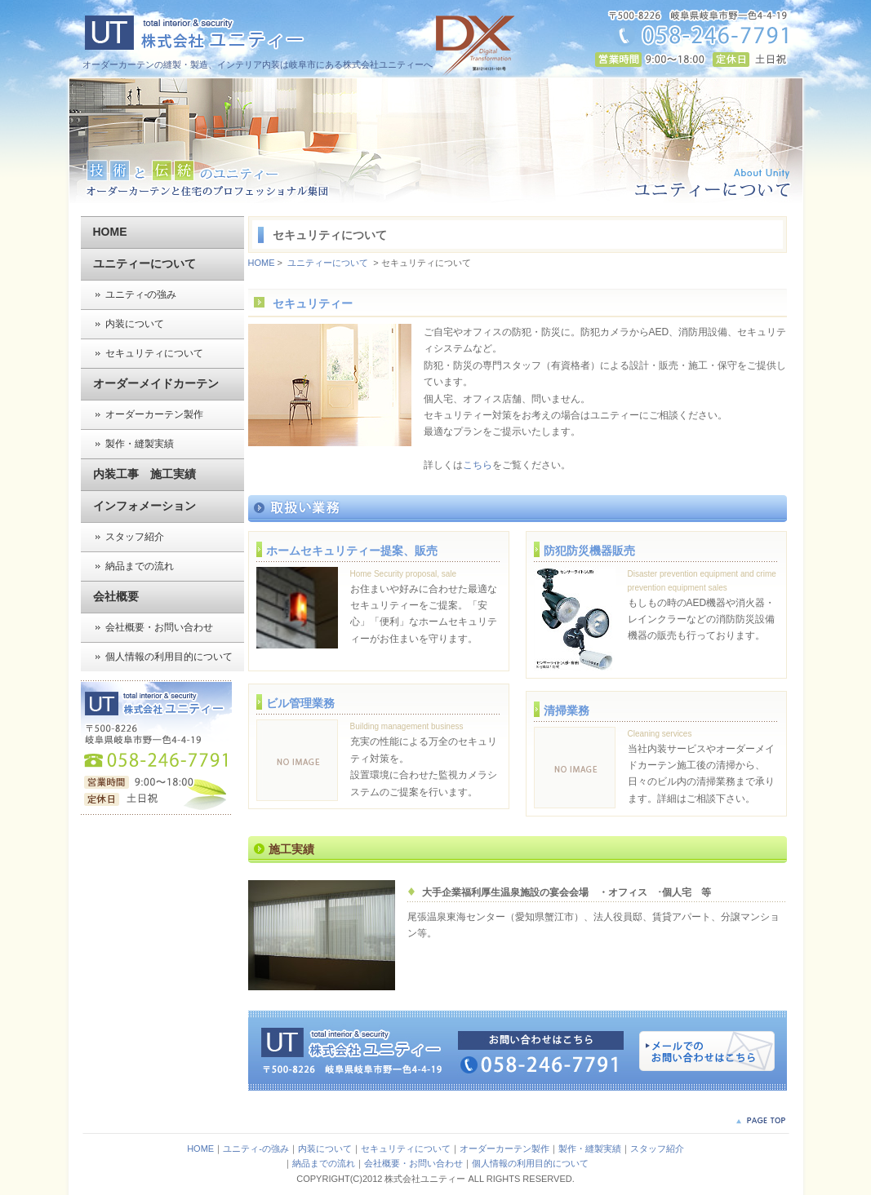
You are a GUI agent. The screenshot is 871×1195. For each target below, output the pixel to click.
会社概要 (116, 596)
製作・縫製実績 (139, 443)
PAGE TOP (760, 1121)
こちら (477, 465)
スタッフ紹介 (134, 536)
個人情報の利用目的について (169, 656)
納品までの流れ (139, 566)
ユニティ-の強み (141, 294)
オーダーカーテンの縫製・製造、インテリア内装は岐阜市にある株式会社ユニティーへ (257, 64)
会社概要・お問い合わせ (159, 627)
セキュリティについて (154, 353)
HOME (110, 231)
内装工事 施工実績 (144, 473)
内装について (134, 324)
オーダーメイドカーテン (156, 383)
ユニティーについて (144, 263)
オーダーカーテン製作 (154, 414)
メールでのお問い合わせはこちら (707, 1051)
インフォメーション (144, 505)
